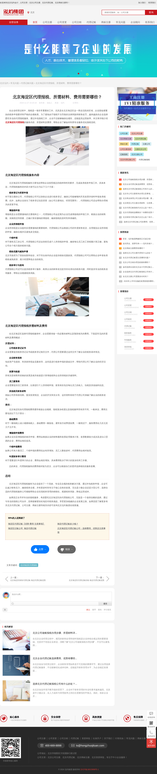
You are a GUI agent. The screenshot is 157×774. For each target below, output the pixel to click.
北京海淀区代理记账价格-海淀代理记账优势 (86, 580)
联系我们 (152, 3)
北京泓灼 (4, 83)
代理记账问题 (27, 83)
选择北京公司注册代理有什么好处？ (137, 253)
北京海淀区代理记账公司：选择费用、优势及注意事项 (81, 530)
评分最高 (107, 610)
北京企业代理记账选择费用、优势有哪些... (55, 658)
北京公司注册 (136, 133)
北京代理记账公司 (127, 160)
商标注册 (106, 22)
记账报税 (124, 154)
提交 (105, 604)
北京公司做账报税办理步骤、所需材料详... (55, 633)
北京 (32, 12)
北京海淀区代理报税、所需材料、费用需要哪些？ (59, 83)
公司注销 (76, 22)
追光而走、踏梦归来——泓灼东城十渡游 (139, 243)
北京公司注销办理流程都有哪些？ (136, 262)
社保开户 (97, 738)
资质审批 (128, 347)
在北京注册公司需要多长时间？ (135, 276)
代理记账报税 (144, 160)
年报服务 (128, 340)
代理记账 (91, 22)
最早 (94, 610)
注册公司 (146, 144)
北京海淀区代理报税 (14, 122)
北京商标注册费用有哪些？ (134, 248)
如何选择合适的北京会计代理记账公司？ (139, 267)
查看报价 (148, 300)
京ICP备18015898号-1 (89, 769)
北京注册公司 (136, 154)
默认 (88, 610)
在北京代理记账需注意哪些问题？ (136, 258)
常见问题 (120, 22)
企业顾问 (135, 22)
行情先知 (119, 738)
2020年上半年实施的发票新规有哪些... (139, 281)
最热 (100, 610)
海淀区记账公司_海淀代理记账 (22, 528)
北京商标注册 (125, 139)
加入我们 (142, 3)
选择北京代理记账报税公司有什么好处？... (55, 684)
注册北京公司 (140, 149)
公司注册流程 (125, 149)
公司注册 (47, 22)
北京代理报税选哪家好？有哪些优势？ (138, 212)
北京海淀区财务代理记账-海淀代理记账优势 (28, 580)
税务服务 (128, 333)
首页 (35, 22)
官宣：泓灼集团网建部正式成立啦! (137, 239)
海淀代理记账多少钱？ (67, 524)
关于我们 (108, 738)
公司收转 (128, 319)
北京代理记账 (140, 139)
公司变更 (62, 22)
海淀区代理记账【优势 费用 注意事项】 (26, 524)
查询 (151, 12)
